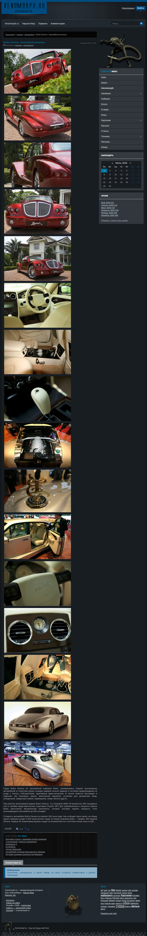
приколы (134, 903)
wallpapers (107, 895)
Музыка (105, 125)
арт (134, 898)
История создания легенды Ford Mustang (24, 854)
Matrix (104, 82)
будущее (104, 900)
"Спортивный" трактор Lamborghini (21, 842)
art (102, 890)
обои (126, 903)
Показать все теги (109, 913)
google (135, 890)
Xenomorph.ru (12, 23)
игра (124, 900)
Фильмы (105, 141)
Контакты (10, 900)
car (109, 890)
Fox (30, 928)
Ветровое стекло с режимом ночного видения (26, 839)
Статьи (104, 131)
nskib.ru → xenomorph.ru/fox (18, 908)
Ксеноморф (24, 7)
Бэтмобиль (10, 847)
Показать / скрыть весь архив (114, 220)
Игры (103, 115)
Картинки (126, 895)
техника (19, 34)
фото (103, 909)
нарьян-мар (109, 903)
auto (105, 890)
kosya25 (8, 828)
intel (111, 893)
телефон (112, 906)
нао (102, 903)
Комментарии (58, 23)
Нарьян (108, 898)
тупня (120, 906)
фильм (135, 906)
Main (103, 77)
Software (105, 99)
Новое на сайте (13, 903)
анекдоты (128, 898)
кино (138, 900)
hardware (105, 893)
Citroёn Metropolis (13, 849)
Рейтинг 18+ (10, 895)
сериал (104, 906)
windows (117, 895)
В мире (105, 109)
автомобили (29, 34)
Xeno (38, 928)
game (118, 890)
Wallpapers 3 (11, 844)
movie (124, 893)
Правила (42, 23)
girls (130, 890)
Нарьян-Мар (28, 23)
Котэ (103, 898)
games (125, 890)
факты (128, 906)
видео (112, 900)
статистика (26, 905)
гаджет (118, 900)
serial (129, 893)
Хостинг (9, 910)
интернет (131, 900)
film (113, 890)
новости (119, 903)
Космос (135, 895)
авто (122, 898)
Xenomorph (9, 34)
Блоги (104, 104)
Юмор (104, 147)
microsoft (117, 893)
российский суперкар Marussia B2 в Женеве (25, 852)
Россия (115, 898)
